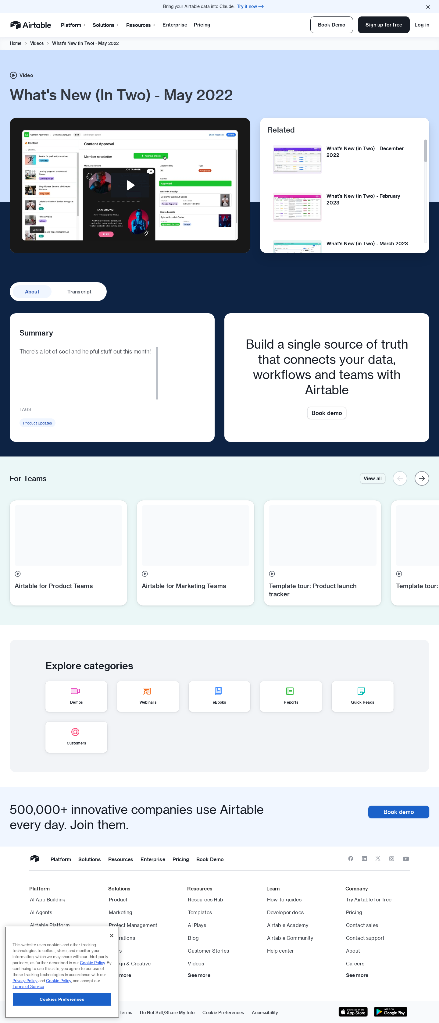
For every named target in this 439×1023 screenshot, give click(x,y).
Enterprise (174, 24)
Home (16, 43)
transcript (79, 291)
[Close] (111, 935)
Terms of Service (28, 986)
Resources (141, 25)
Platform (73, 25)
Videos (37, 43)
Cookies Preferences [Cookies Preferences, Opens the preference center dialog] (62, 999)
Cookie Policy (92, 962)
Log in (422, 24)
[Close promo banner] (428, 6)
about (32, 291)
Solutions (106, 25)
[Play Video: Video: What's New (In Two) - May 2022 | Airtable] (130, 185)
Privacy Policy (24, 980)
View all (373, 478)
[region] (62, 972)
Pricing (202, 24)
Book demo (327, 413)
